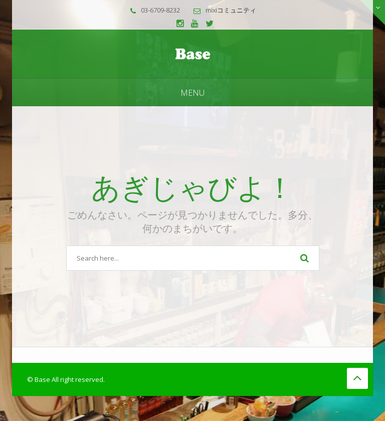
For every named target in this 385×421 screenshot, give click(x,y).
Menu (192, 92)
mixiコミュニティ (231, 10)
